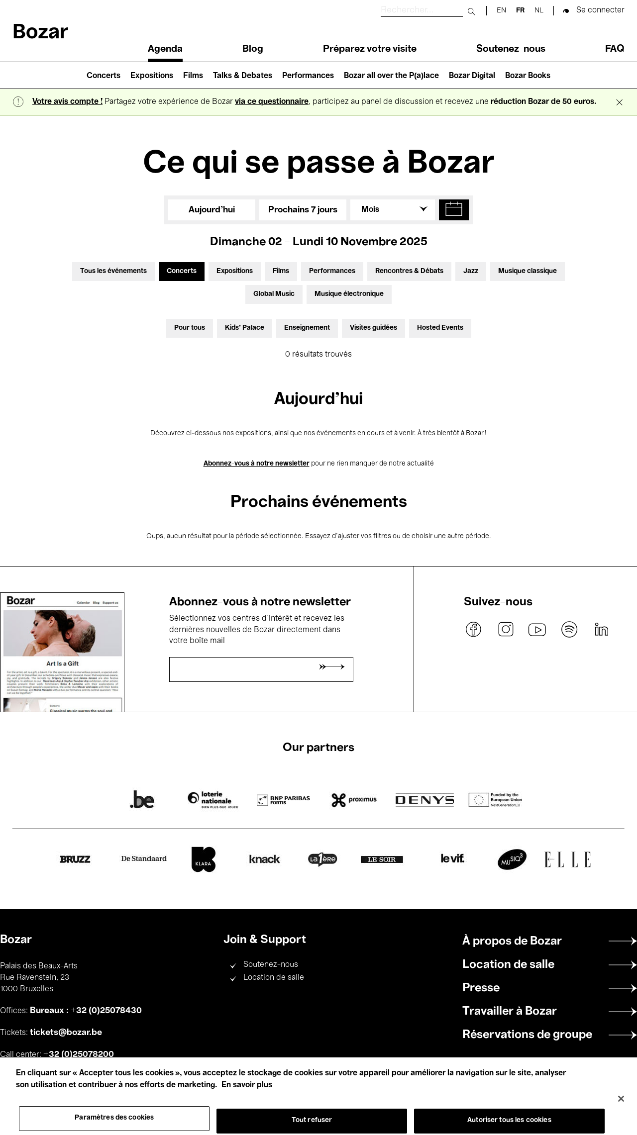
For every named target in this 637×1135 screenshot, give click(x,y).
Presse (481, 988)
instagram (506, 629)
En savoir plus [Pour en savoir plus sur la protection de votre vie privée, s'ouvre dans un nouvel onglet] (246, 1096)
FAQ (615, 49)
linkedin (601, 629)
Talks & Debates (242, 76)
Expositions (151, 76)
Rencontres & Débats (409, 271)
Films (193, 76)
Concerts (103, 76)
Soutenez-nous (510, 49)
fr (520, 10)
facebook (474, 629)
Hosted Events (440, 328)
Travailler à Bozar (509, 1011)
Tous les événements (113, 271)
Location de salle (273, 977)
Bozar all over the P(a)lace (391, 76)
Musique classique (527, 271)
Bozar (40, 33)
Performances (308, 76)
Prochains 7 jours (302, 210)
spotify (569, 629)
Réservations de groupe (527, 1035)
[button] (454, 209)
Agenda (165, 49)
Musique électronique (349, 294)
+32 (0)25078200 (78, 1054)
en (501, 10)
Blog (252, 49)
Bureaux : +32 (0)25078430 (86, 1011)
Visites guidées (373, 328)
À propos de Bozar (512, 941)
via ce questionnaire (272, 101)
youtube (537, 629)
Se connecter (600, 10)
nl (538, 10)
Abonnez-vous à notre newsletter (257, 464)
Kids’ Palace (244, 328)
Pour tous (189, 328)
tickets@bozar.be (66, 1033)
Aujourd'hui (212, 210)
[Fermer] (621, 1110)
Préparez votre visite (370, 49)
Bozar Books (527, 76)
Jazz (470, 271)
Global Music (274, 294)
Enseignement (307, 328)
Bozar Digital (472, 76)
